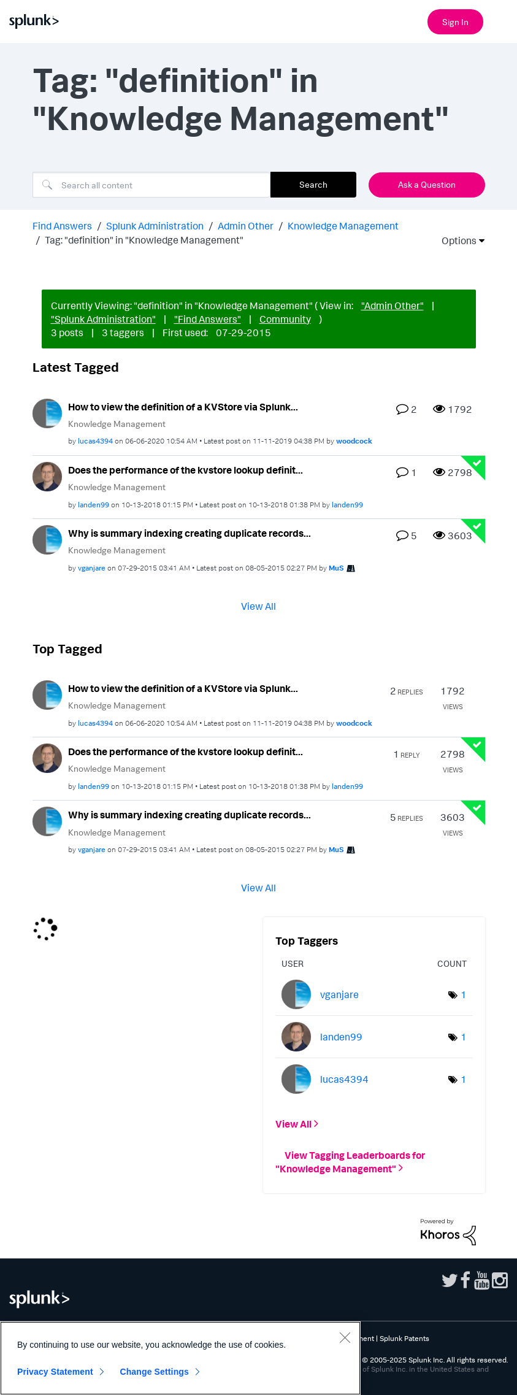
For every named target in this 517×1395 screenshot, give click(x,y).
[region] (180, 1358)
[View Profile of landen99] (93, 504)
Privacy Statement (55, 1372)
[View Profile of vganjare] (91, 567)
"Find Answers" (207, 319)
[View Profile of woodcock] (354, 440)
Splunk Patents (404, 1338)
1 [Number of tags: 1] (464, 994)
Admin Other (246, 226)
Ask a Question (427, 184)
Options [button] (455, 240)
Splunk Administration (155, 226)
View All (258, 605)
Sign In (455, 22)
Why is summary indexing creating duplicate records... (189, 533)
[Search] (151, 185)
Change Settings (154, 1372)
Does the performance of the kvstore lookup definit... (185, 470)
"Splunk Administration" (103, 319)
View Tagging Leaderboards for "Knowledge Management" (350, 1161)
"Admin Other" (392, 305)
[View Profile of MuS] (336, 567)
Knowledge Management (343, 226)
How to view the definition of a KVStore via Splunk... (183, 407)
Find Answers (62, 226)
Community (285, 319)
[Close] (345, 1337)
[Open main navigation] (500, 20)
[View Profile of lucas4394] (95, 440)
